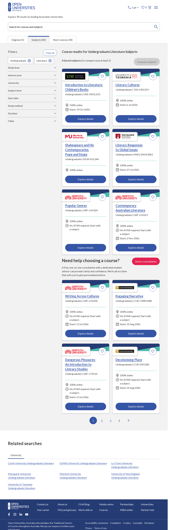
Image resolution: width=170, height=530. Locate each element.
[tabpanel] (84, 236)
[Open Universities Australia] (21, 10)
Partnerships (127, 504)
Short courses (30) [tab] (62, 39)
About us (62, 504)
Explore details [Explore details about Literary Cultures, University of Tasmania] (136, 118)
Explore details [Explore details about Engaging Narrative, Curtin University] (136, 333)
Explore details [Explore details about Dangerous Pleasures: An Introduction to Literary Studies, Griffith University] (86, 406)
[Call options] (134, 7)
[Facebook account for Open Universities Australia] (9, 514)
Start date (32, 98)
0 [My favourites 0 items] (144, 7)
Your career (43, 509)
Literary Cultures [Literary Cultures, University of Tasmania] (128, 85)
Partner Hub (147, 509)
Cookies (127, 523)
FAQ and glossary (67, 509)
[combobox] (84, 26)
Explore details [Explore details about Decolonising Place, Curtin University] (136, 406)
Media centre (106, 504)
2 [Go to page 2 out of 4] (102, 420)
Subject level (32, 90)
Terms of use (100, 528)
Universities (147, 504)
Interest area (32, 75)
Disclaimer (149, 523)
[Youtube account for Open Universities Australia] (27, 514)
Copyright (138, 523)
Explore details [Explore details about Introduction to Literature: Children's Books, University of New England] (86, 118)
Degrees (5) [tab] (18, 39)
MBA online (126, 509)
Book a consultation (146, 261)
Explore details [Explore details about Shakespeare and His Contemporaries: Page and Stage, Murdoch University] (86, 179)
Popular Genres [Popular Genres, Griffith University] (76, 205)
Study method (32, 106)
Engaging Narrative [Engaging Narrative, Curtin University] (129, 296)
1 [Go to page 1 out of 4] (93, 420)
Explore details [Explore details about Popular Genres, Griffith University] (86, 247)
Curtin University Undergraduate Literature (31, 463)
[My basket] (150, 7)
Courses (103, 509)
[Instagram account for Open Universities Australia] (15, 514)
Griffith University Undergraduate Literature (83, 463)
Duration (32, 113)
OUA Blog (84, 504)
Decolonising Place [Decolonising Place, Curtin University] (129, 360)
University (32, 83)
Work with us (85, 509)
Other (32, 121)
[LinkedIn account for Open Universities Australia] (21, 514)
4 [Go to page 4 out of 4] (119, 420)
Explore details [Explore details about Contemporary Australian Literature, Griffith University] (136, 247)
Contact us (42, 504)
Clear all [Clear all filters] (50, 52)
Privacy (88, 528)
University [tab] (15, 454)
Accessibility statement (96, 523)
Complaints (115, 523)
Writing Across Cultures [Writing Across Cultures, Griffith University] (82, 296)
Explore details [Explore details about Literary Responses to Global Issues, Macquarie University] (136, 179)
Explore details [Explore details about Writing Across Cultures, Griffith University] (86, 333)
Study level (32, 68)
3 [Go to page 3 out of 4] (110, 420)
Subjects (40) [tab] (39, 39)
